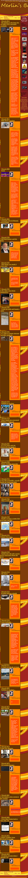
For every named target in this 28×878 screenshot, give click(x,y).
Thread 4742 (5, 499)
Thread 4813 (5, 119)
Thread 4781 (5, 332)
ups (25, 108)
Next (16, 17)
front (26, 101)
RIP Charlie (5, 708)
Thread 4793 (5, 289)
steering (25, 106)
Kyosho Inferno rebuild (9, 593)
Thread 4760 (5, 462)
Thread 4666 (5, 817)
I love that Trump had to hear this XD (9, 819)
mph (24, 102)
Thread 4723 (5, 591)
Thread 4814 (5, 21)
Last (19, 17)
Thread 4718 (5, 620)
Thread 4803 (5, 219)
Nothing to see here (7, 403)
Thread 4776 (5, 402)
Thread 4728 (5, 552)
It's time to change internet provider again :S (10, 334)
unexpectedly (23, 108)
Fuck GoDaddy (6, 622)
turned (27, 107)
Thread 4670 (5, 763)
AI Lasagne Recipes (7, 765)
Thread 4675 (5, 707)
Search (17, 1)
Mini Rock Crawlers (8, 120)
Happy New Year (6, 537)
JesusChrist (12, 33)
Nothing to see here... (8, 690)
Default (14, 0)
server (26, 105)
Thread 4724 (5, 572)
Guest (20, 1)
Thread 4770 (5, 418)
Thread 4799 (5, 237)
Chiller (10, 0)
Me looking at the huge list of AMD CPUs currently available (10, 24)
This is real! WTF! (7, 500)
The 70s (2, 0)
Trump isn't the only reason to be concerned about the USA (10, 555)
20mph (23, 97)
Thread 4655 (5, 836)
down (26, 100)
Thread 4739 (5, 517)
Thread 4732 (5, 535)
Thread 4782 (5, 307)
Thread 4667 (5, 795)
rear (22, 105)
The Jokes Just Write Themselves (8, 291)
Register (26, 1)
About (14, 1)
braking (22, 99)
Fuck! (3, 170)
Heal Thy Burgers (7, 748)
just (22, 102)
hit (27, 101)
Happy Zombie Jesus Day (9, 464)
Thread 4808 (5, 169)
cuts (24, 100)
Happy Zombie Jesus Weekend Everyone (8, 838)
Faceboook (7, 0)
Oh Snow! (4, 574)
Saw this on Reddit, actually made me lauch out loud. (10, 481)
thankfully (22, 107)
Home (27, 0)
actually (25, 97)
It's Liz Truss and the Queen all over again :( (8, 446)
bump (25, 99)
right (24, 105)
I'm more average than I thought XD (9, 856)
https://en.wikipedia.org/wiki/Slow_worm (19, 809)
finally (23, 101)
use (27, 108)
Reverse (17, 0)
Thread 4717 (5, 665)
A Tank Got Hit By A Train (10, 667)
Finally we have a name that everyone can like (10, 519)
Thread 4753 (5, 479)
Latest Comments (9, 1)
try (25, 107)
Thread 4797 (5, 263)
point (26, 102)
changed (22, 100)
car (26, 99)
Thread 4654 (5, 854)
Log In (23, 1)
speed (22, 106)
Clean (20, 0)
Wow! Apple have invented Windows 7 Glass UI (10, 421)
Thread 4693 (5, 688)
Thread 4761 (5, 444)
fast (21, 101)
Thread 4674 (5, 746)
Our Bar (23, 0)
